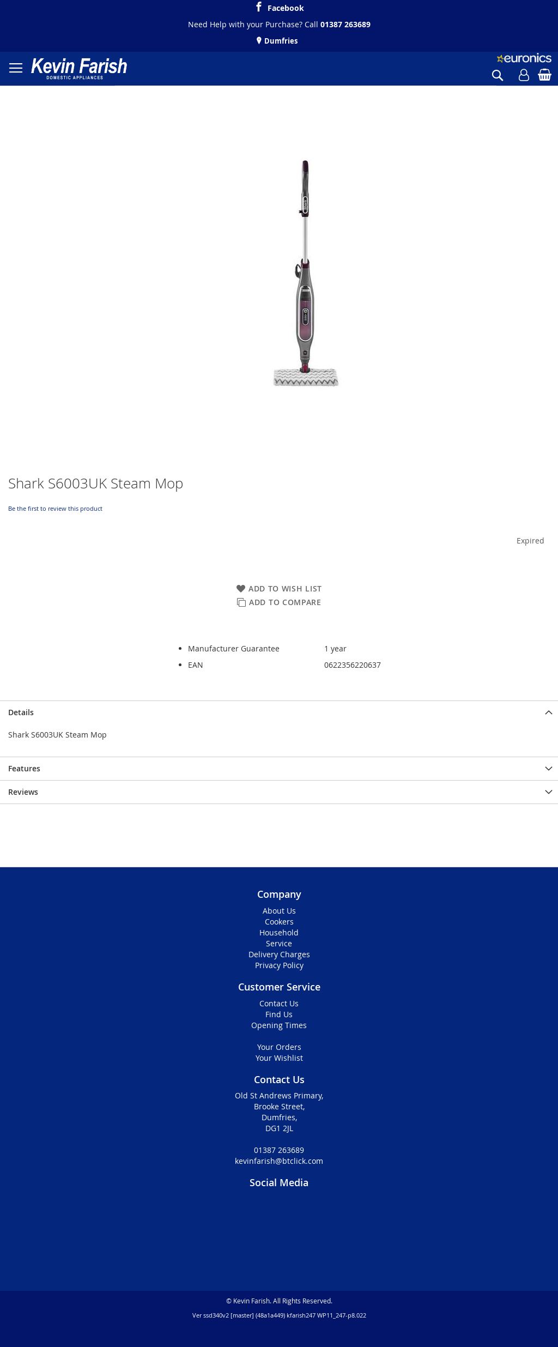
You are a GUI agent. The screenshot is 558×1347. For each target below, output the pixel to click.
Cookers (279, 921)
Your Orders (279, 1047)
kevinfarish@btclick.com (279, 1161)
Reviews (23, 792)
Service (279, 943)
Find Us (279, 1014)
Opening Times (279, 1025)
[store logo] (79, 68)
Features (24, 768)
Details (21, 712)
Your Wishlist (279, 1058)
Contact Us (279, 1003)
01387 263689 (345, 24)
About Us (279, 910)
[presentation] (279, 712)
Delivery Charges (279, 954)
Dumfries (280, 41)
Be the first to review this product (55, 508)
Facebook (286, 6)
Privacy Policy (279, 965)
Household (279, 932)
